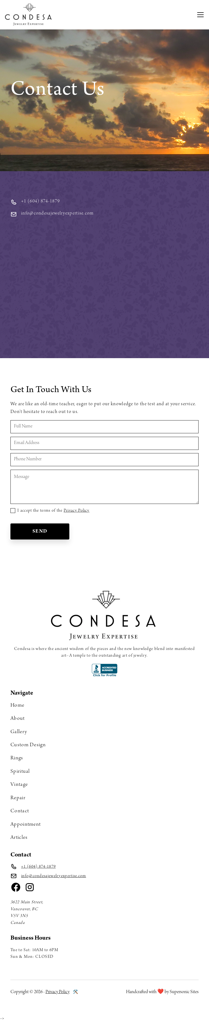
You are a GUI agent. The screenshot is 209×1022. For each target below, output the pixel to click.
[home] (29, 14)
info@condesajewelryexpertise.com (53, 876)
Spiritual (20, 772)
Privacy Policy (76, 510)
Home (17, 706)
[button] (202, 14)
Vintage (19, 785)
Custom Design (28, 745)
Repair (17, 798)
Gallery (18, 732)
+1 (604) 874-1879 (38, 866)
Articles (19, 838)
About (17, 719)
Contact (19, 811)
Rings (16, 758)
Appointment (25, 825)
